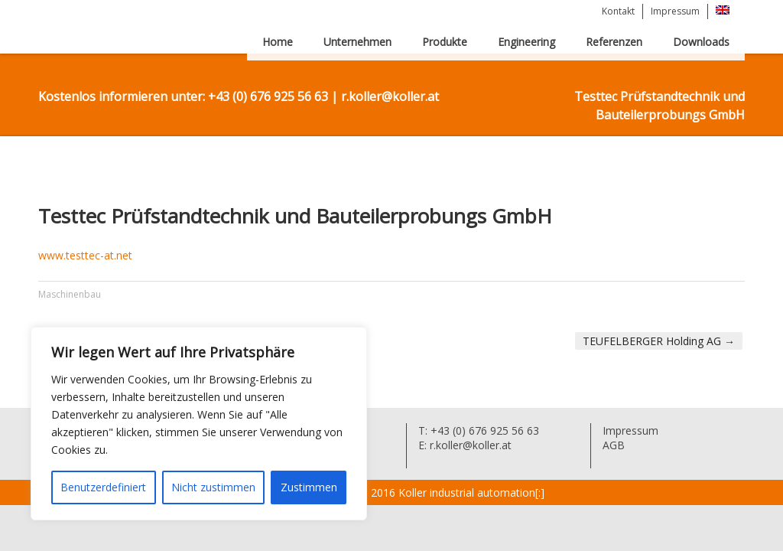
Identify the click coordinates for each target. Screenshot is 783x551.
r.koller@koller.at (469, 445)
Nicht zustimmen (213, 487)
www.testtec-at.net (85, 255)
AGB (614, 445)
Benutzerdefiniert (103, 487)
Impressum (675, 11)
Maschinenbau (69, 294)
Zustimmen (309, 487)
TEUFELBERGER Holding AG (659, 341)
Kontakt (618, 11)
